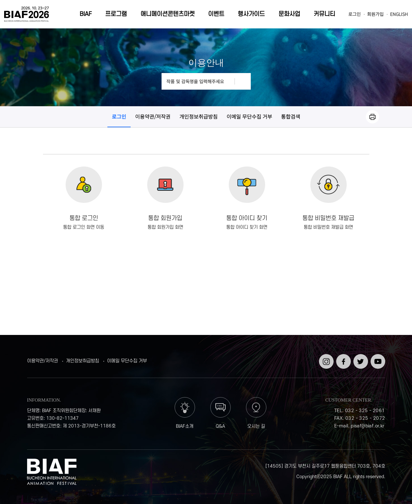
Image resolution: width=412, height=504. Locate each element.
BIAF (86, 14)
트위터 (359, 356)
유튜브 (377, 356)
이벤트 (216, 14)
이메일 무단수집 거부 (249, 116)
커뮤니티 (324, 14)
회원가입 (375, 14)
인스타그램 (325, 359)
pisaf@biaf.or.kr (367, 426)
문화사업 (289, 14)
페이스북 (342, 359)
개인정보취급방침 (198, 116)
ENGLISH (399, 14)
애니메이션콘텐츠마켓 (168, 14)
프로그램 (116, 14)
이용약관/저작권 (152, 116)
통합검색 (290, 116)
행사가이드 (251, 14)
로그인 (354, 14)
